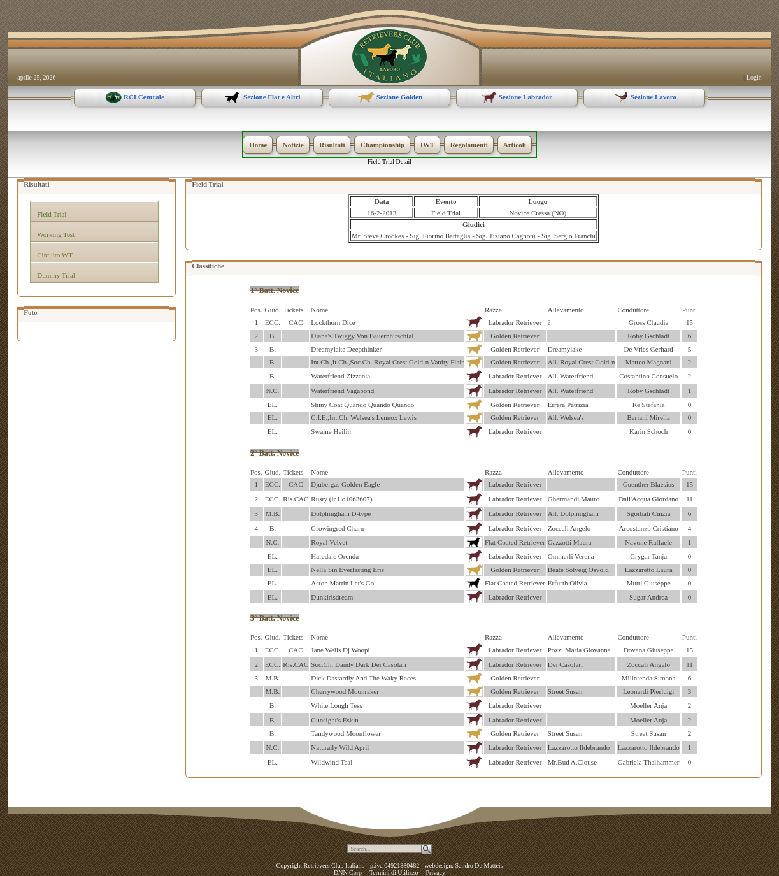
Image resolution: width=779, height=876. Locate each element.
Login (754, 77)
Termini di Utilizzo (393, 872)
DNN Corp (348, 872)
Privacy (435, 872)
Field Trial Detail (389, 161)
